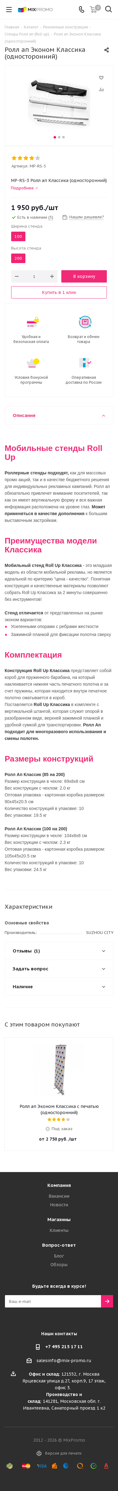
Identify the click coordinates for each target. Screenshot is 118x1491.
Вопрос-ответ (59, 1245)
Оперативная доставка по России (84, 380)
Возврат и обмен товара (83, 339)
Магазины (59, 1219)
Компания (59, 1185)
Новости (59, 1205)
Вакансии (59, 1196)
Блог (59, 1256)
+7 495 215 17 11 (64, 1346)
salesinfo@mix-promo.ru (64, 1360)
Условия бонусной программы (31, 380)
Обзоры (59, 1264)
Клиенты (59, 1230)
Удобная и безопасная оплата (31, 339)
